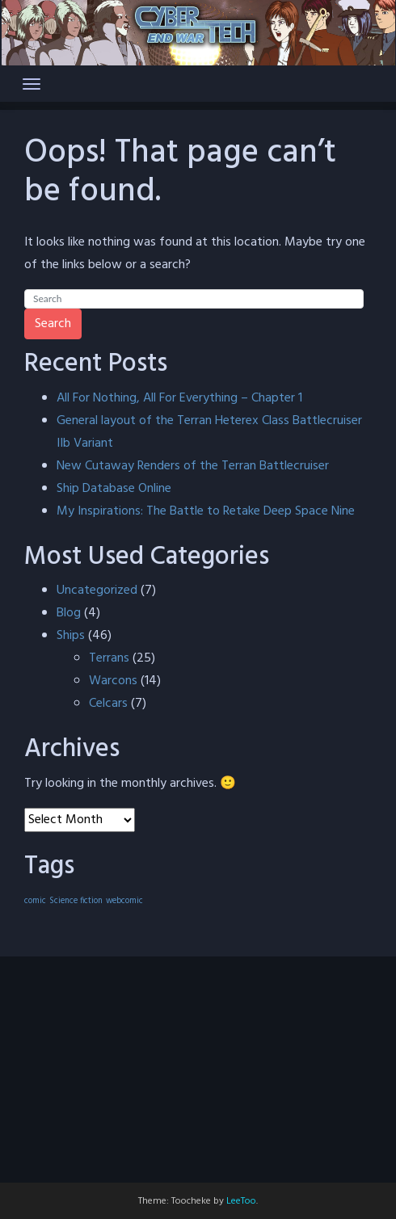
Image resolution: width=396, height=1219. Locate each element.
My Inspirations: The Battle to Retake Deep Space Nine (206, 511)
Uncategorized (97, 590)
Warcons (113, 680)
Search (53, 323)
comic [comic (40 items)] (35, 901)
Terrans (109, 658)
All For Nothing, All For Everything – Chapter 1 (179, 398)
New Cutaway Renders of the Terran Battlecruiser (193, 466)
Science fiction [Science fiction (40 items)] (76, 901)
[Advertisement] (198, 1069)
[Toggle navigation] (31, 84)
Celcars (108, 703)
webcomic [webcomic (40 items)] (124, 901)
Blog (69, 613)
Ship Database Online (114, 488)
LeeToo (241, 1201)
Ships (71, 635)
